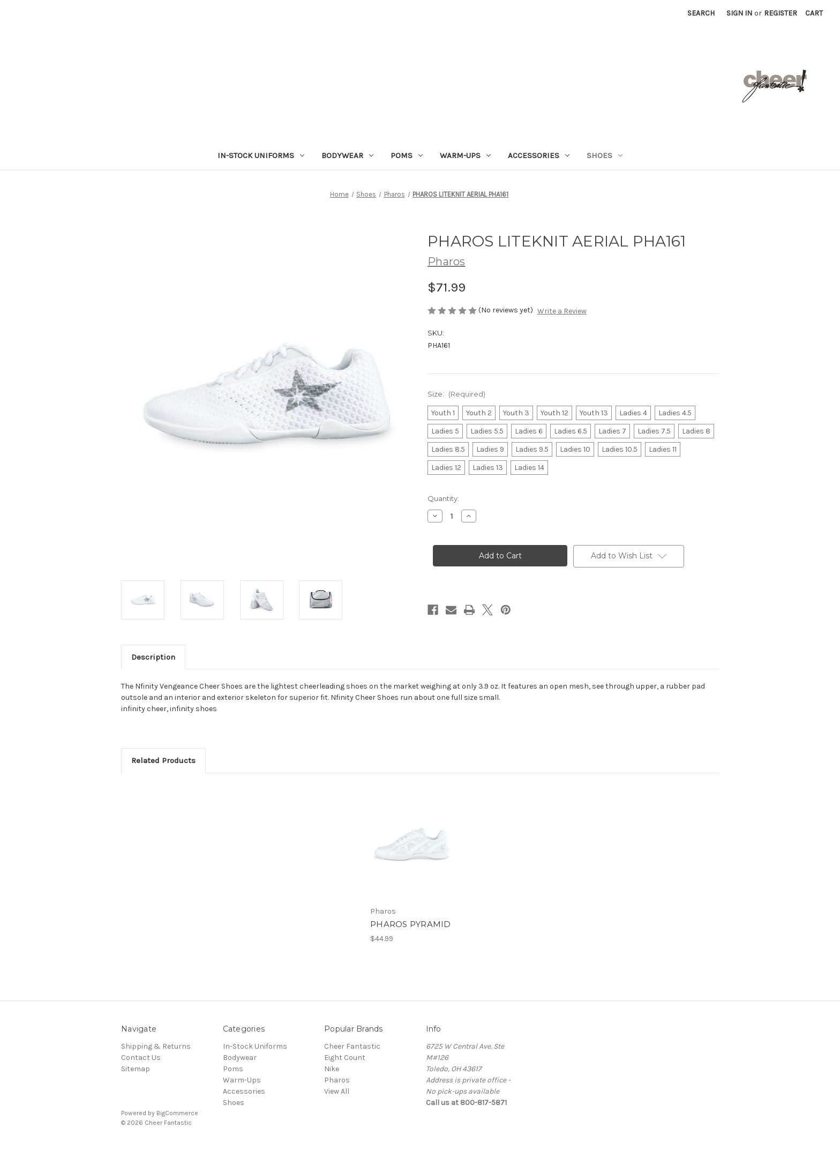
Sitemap (135, 1068)
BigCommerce (177, 1113)
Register (780, 13)
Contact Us (141, 1057)
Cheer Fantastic (352, 1046)
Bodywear (347, 155)
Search (701, 13)
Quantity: (443, 498)
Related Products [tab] (163, 760)
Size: (456, 394)
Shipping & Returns (156, 1046)
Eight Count (344, 1057)
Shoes (604, 155)
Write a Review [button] (562, 311)
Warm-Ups (465, 155)
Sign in (739, 13)
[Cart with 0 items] (814, 13)
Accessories (538, 155)
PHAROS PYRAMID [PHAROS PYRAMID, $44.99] (410, 924)
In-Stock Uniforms (261, 155)
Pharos (337, 1080)
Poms (407, 155)
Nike (331, 1068)
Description (153, 657)
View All (336, 1091)
